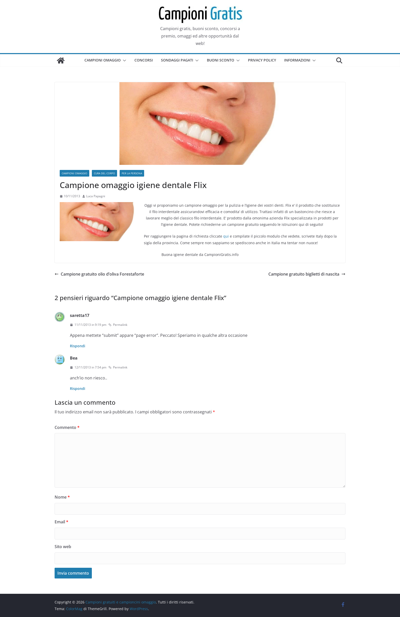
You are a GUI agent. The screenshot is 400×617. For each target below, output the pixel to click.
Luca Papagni (95, 196)
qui (226, 236)
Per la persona (132, 173)
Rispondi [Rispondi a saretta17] (77, 345)
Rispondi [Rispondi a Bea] (77, 388)
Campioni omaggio (102, 60)
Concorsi (143, 60)
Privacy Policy (262, 60)
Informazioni (297, 60)
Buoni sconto (220, 60)
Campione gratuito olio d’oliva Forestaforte (99, 274)
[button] (123, 60)
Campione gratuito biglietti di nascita (306, 274)
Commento (67, 427)
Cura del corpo (104, 173)
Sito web (63, 546)
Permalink (117, 325)
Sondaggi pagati (177, 60)
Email (61, 522)
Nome (62, 497)
